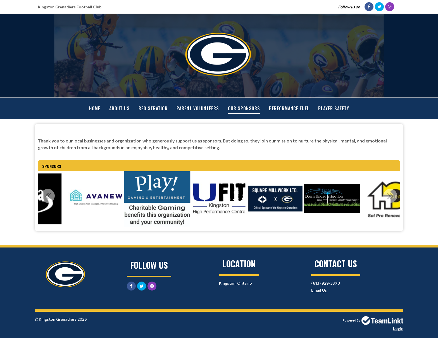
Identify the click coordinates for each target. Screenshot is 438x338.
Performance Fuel (289, 108)
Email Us (319, 289)
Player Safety (333, 108)
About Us (119, 108)
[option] (157, 199)
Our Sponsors (244, 108)
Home (94, 108)
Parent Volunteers (198, 108)
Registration (153, 108)
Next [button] (390, 196)
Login (398, 328)
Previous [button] (48, 196)
